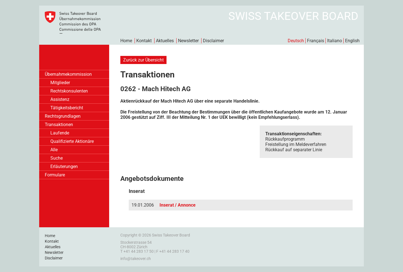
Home (126, 40)
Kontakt (144, 40)
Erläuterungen (64, 166)
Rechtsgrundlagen (63, 116)
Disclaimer (213, 40)
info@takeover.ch (135, 258)
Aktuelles (165, 40)
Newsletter (188, 40)
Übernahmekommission (68, 74)
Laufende (59, 133)
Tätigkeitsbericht (66, 107)
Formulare (55, 175)
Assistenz (59, 99)
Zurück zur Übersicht (143, 60)
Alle (54, 149)
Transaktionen (59, 124)
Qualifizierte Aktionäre (72, 141)
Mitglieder (60, 82)
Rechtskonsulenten (69, 91)
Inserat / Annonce (178, 205)
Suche (56, 158)
